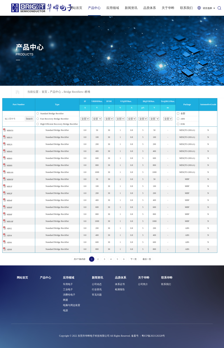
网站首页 (76, 8)
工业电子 (68, 289)
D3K (181, 124)
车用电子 (68, 284)
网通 (65, 300)
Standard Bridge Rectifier (50, 113)
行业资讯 (97, 289)
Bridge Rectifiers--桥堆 (77, 91)
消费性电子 (69, 294)
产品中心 (94, 8)
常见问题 (97, 294)
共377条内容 (79, 259)
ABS (181, 118)
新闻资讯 (131, 8)
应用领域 (112, 8)
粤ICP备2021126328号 (153, 336)
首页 (44, 91)
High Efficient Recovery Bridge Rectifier (57, 124)
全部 (181, 113)
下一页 (133, 259)
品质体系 (149, 8)
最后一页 (147, 259)
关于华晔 (168, 8)
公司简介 (143, 284)
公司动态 (97, 284)
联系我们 (186, 8)
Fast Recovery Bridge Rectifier (53, 118)
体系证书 (120, 284)
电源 (65, 310)
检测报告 (120, 289)
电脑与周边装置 (71, 305)
